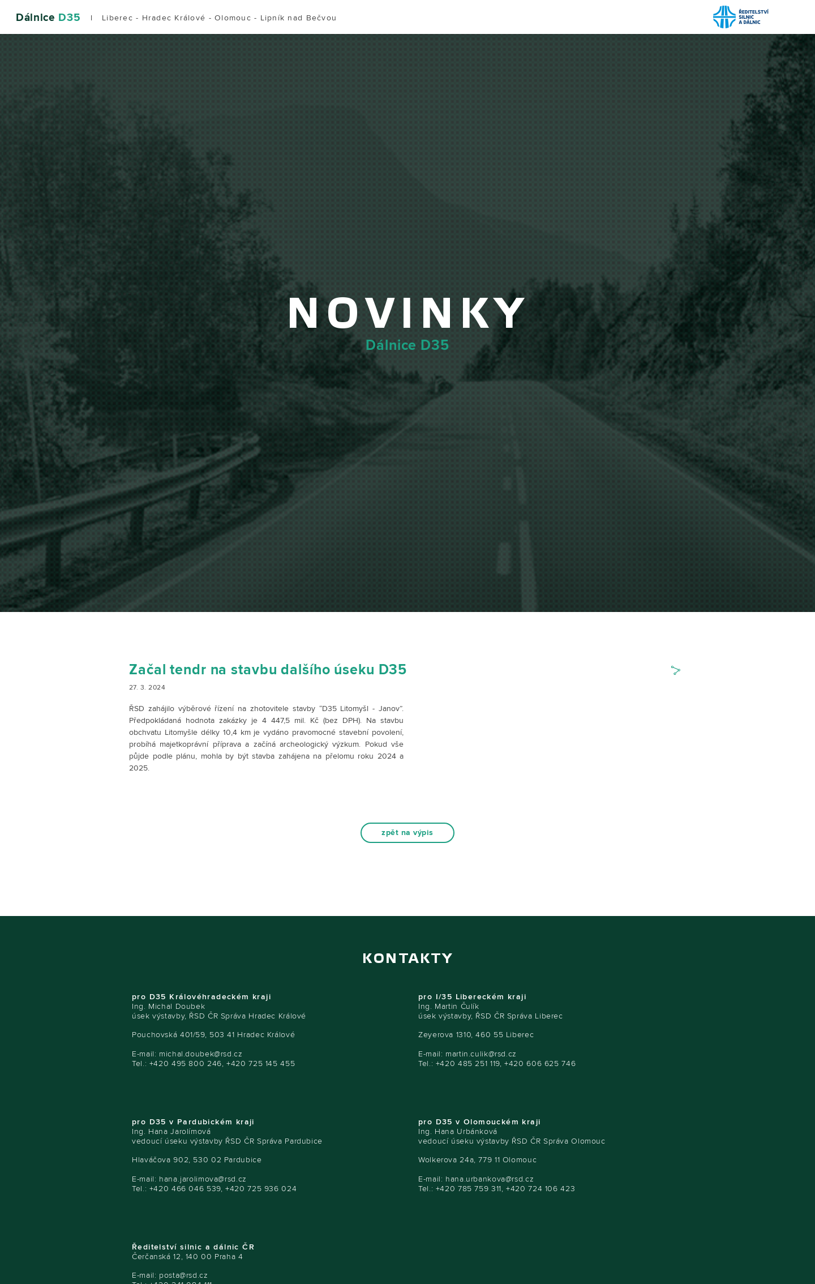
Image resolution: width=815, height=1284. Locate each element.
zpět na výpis (407, 833)
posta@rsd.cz (183, 1275)
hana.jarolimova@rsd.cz (203, 1179)
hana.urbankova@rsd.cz (489, 1179)
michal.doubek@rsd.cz (201, 1054)
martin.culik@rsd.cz (481, 1054)
